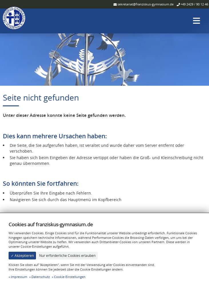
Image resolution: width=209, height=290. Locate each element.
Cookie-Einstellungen (69, 277)
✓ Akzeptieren (22, 255)
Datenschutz (40, 277)
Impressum (19, 277)
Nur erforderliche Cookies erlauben (67, 255)
